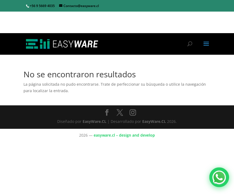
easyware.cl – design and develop (124, 135)
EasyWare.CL (95, 121)
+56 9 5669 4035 (42, 6)
